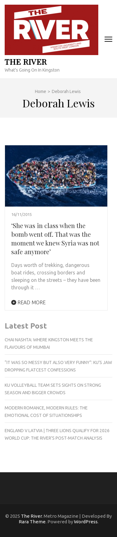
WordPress (86, 521)
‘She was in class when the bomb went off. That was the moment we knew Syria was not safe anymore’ (55, 238)
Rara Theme (32, 521)
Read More (28, 302)
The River (26, 61)
